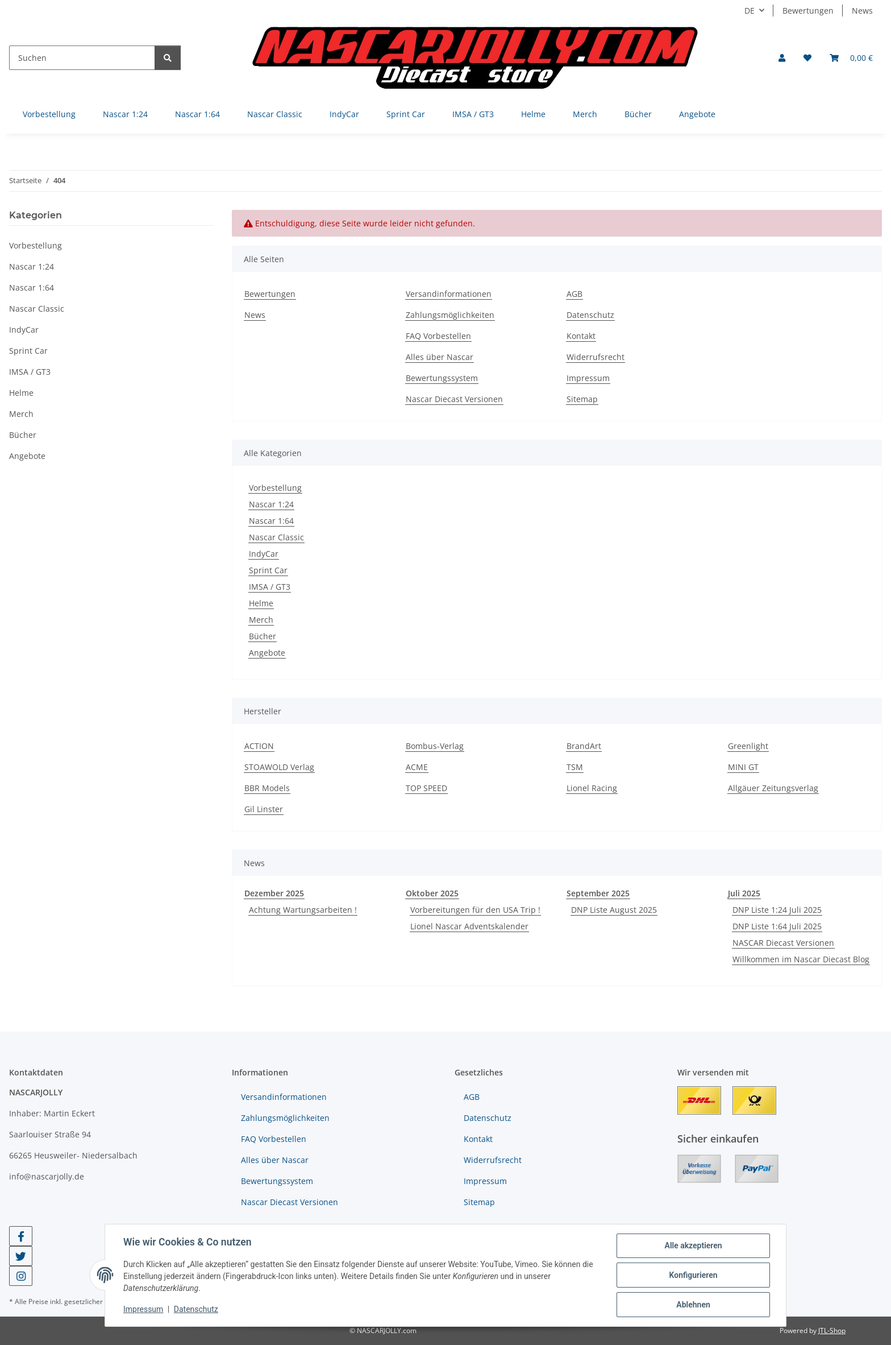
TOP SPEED (426, 788)
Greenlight (748, 745)
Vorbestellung (275, 487)
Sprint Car (268, 570)
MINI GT (743, 767)
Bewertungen (808, 10)
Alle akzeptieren (693, 1245)
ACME (417, 767)
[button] (781, 57)
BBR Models (267, 788)
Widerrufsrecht (595, 356)
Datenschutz (196, 1309)
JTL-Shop (832, 1330)
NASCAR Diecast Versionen (783, 942)
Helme (261, 603)
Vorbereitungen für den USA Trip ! (475, 909)
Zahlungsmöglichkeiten (450, 314)
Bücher (262, 636)
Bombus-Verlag (435, 745)
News (862, 10)
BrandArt (584, 745)
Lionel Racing (592, 788)
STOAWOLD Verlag (279, 767)
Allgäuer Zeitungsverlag (773, 788)
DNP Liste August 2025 (614, 909)
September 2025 (598, 893)
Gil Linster (263, 809)
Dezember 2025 (274, 893)
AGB (574, 293)
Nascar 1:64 (271, 520)
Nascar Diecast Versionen (454, 399)
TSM (575, 767)
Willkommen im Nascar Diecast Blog (800, 959)
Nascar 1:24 (271, 504)
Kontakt (581, 335)
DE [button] (749, 10)
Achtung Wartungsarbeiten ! (303, 909)
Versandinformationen (449, 293)
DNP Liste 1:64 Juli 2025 (777, 926)
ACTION (259, 745)
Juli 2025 (744, 893)
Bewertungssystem (442, 378)
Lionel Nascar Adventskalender (469, 926)
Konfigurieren (693, 1275)
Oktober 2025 (432, 893)
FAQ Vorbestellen (438, 335)
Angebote (267, 652)
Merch (261, 619)
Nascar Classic (276, 537)
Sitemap (582, 399)
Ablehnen (693, 1304)
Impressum (143, 1309)
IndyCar (263, 553)
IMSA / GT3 (269, 586)
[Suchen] (82, 57)
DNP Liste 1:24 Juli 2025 (777, 909)
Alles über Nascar (439, 356)
